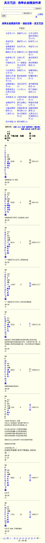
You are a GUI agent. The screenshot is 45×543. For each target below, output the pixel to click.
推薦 (22, 129)
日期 (32, 129)
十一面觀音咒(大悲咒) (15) (22, 65)
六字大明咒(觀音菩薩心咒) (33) (33, 35)
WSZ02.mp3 (5, 477)
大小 (19, 127)
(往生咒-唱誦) (8, 481)
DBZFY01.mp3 (5, 284)
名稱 (14, 127)
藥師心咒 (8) (11, 52)
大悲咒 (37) (10, 33)
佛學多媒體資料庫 (11, 23)
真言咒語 (38, 23)
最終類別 (29, 127)
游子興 (30, 407)
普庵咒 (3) (21, 70)
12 (20, 538)
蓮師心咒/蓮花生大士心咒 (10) (11, 78)
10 (14, 538)
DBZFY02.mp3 (5, 242)
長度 (23, 127)
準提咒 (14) (33, 46)
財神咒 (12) (33, 41)
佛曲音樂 (27, 23)
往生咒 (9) (21, 46)
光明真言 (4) (11, 97)
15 (29, 538)
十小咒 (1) (21, 89)
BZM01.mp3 (5, 202)
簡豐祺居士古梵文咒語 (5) (10, 91)
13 (23, 538)
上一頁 (6, 538)
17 (35, 538)
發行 (38, 129)
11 (17, 538)
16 (32, 538)
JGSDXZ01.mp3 (5, 161)
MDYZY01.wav (5, 369)
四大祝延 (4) (11, 122)
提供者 (27, 129)
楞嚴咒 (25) (22, 33)
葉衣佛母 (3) (22, 122)
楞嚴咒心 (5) (22, 52)
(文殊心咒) (8, 412)
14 (26, 538)
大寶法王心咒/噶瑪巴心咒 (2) (33, 116)
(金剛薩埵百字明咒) (8, 207)
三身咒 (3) (10, 114)
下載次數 (36, 127)
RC (29, 324)
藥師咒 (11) (21, 41)
